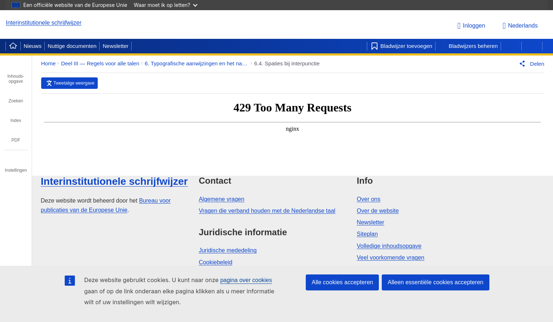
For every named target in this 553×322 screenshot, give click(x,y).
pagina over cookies (246, 280)
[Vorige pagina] (511, 46)
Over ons (368, 199)
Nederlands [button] (520, 25)
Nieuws (32, 46)
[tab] (16, 74)
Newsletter (115, 46)
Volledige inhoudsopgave (389, 246)
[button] (530, 63)
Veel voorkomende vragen (390, 257)
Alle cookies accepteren (342, 282)
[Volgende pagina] (532, 46)
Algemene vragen (221, 199)
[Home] (13, 46)
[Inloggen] (472, 25)
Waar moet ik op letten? (165, 5)
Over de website (378, 211)
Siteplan (367, 234)
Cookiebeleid (216, 262)
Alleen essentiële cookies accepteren (435, 282)
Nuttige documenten (72, 46)
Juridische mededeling (228, 250)
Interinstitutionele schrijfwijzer (43, 23)
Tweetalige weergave (74, 83)
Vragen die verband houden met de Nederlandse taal (267, 211)
